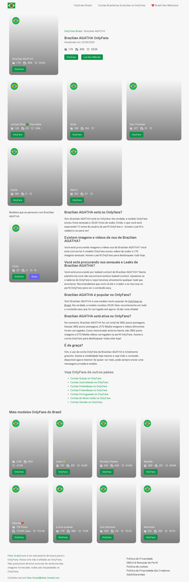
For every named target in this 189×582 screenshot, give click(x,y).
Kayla (14, 189)
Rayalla (148, 461)
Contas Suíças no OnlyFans (85, 378)
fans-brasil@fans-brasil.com (43, 577)
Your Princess (137, 124)
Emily (15, 266)
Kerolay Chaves (109, 461)
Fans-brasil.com (17, 555)
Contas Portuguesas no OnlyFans (89, 394)
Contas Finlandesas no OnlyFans (88, 390)
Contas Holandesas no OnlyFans (88, 386)
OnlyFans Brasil (83, 5)
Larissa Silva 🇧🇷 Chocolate (26, 124)
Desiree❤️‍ (18, 523)
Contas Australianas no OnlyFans (89, 382)
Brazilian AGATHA (22, 58)
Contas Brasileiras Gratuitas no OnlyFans (121, 5)
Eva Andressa (107, 527)
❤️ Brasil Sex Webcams (164, 5)
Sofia (73, 124)
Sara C (74, 189)
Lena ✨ (60, 461)
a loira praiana (64, 527)
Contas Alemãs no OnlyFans (86, 402)
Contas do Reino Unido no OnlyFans (90, 398)
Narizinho (149, 527)
